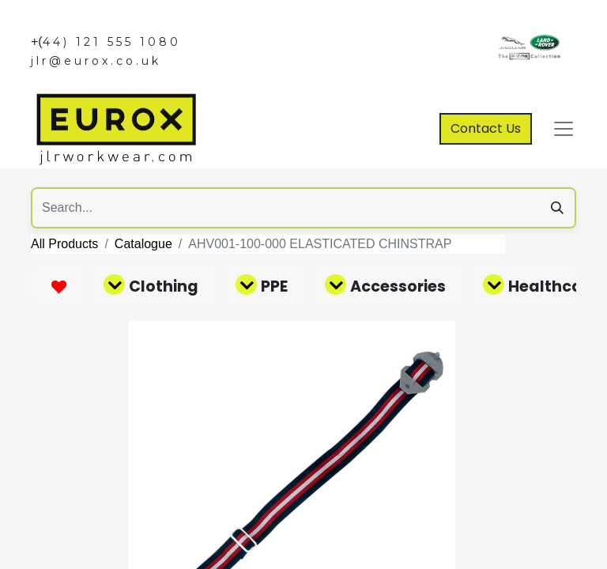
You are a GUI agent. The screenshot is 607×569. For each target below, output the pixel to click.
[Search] (557, 208)
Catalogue (143, 244)
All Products (64, 244)
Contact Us (486, 128)
